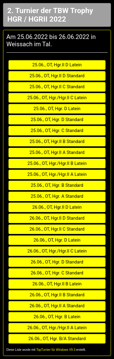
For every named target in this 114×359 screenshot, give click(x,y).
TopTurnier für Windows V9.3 (55, 349)
